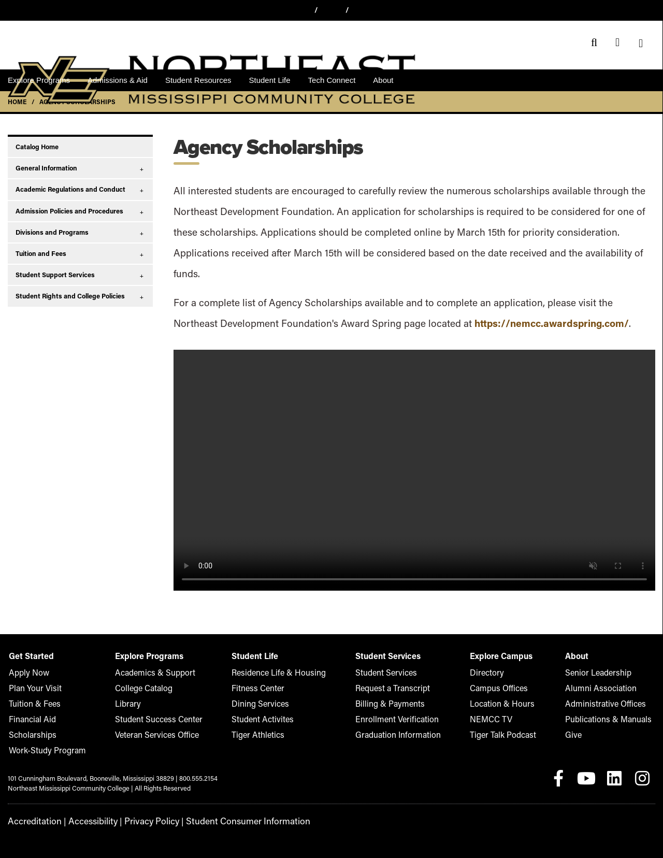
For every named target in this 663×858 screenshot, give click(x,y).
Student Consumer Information (230, 820)
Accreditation (32, 820)
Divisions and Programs (52, 232)
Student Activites (262, 718)
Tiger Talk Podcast (503, 734)
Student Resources (198, 80)
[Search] (594, 43)
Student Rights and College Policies (70, 296)
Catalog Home (37, 146)
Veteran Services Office (153, 734)
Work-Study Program (40, 750)
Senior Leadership (609, 672)
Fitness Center (258, 687)
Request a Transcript (390, 687)
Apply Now (25, 672)
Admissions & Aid (118, 80)
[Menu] (641, 43)
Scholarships (28, 734)
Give (363, 10)
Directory (489, 672)
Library (129, 703)
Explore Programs (39, 80)
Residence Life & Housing (274, 672)
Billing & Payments (387, 703)
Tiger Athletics (258, 734)
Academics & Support (151, 672)
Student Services (385, 672)
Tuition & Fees (29, 703)
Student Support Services (55, 274)
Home (17, 101)
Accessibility (86, 820)
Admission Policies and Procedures (69, 211)
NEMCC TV (493, 718)
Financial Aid (28, 718)
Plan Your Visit (30, 687)
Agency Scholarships (77, 101)
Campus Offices (499, 687)
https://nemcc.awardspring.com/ (551, 323)
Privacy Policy (141, 820)
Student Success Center (154, 718)
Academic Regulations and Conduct (70, 189)
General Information (46, 168)
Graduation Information (394, 734)
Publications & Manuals (617, 718)
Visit (300, 10)
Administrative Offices (615, 703)
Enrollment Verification (393, 718)
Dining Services (260, 703)
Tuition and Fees (41, 253)
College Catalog (142, 687)
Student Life (270, 80)
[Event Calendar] (617, 43)
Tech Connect (332, 80)
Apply (332, 10)
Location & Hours (501, 703)
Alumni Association (611, 687)
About (383, 80)
